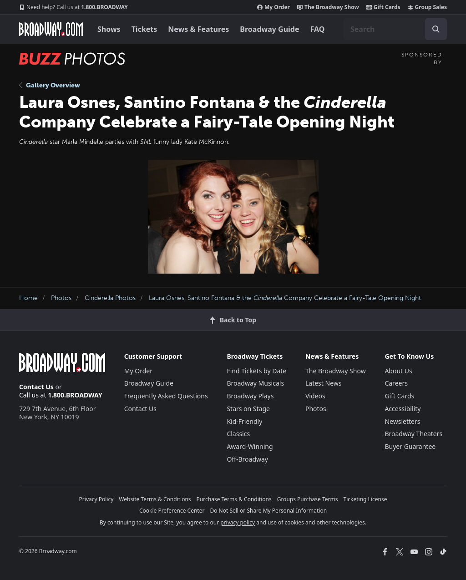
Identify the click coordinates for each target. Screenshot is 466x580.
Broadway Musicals (255, 383)
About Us (398, 370)
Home (28, 298)
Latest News (323, 383)
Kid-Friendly (244, 421)
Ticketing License (365, 499)
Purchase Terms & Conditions (234, 499)
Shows (109, 29)
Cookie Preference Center (172, 510)
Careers (396, 383)
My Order (273, 7)
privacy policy (237, 522)
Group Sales (427, 7)
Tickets (144, 29)
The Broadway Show (328, 7)
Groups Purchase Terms (307, 499)
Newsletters (402, 421)
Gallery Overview (49, 85)
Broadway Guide (269, 29)
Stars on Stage (248, 408)
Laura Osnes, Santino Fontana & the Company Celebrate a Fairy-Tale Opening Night (285, 298)
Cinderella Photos (110, 298)
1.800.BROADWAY (73, 7)
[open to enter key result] (436, 29)
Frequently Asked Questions (166, 396)
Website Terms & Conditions (155, 499)
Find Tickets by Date (256, 370)
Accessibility (402, 408)
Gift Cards (383, 7)
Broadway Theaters (413, 433)
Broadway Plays (250, 396)
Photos (61, 298)
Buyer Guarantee (410, 446)
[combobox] (395, 29)
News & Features (198, 29)
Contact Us (36, 386)
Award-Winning (250, 446)
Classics (238, 433)
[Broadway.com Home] (51, 29)
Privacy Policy (96, 499)
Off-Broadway (247, 459)
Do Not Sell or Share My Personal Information (268, 510)
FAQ (317, 29)
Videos (315, 396)
